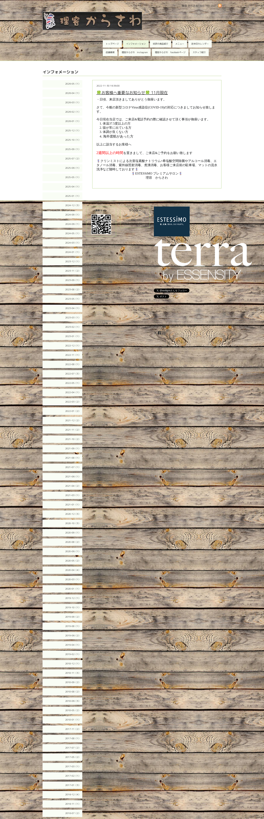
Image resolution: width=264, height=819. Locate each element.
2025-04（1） (72, 186)
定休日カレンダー (200, 43)
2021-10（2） (72, 439)
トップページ (112, 43)
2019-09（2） (72, 616)
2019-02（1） (72, 654)
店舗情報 (110, 52)
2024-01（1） (72, 252)
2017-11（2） (72, 729)
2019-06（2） (72, 635)
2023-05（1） (72, 298)
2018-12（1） (72, 663)
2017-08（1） (72, 738)
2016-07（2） (72, 813)
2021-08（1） (72, 457)
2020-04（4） (72, 570)
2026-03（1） (72, 102)
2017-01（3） (72, 785)
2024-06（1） (72, 224)
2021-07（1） (72, 467)
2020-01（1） (72, 588)
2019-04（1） (72, 644)
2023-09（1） (72, 280)
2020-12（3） (72, 514)
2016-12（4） (72, 794)
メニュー (179, 43)
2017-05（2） (72, 757)
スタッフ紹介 (199, 52)
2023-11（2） (72, 270)
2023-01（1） (72, 336)
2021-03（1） (72, 495)
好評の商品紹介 (160, 43)
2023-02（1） (72, 327)
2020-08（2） (72, 542)
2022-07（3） (72, 373)
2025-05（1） (72, 177)
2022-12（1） (72, 345)
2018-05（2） (72, 710)
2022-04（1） (72, 392)
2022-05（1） (72, 383)
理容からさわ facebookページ (170, 52)
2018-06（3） (72, 701)
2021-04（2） (72, 486)
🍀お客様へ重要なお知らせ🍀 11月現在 (132, 92)
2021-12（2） (72, 420)
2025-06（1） (72, 168)
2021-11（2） (72, 429)
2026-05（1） (72, 83)
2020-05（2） (72, 560)
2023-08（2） (72, 289)
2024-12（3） (72, 205)
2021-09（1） (72, 448)
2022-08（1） (72, 364)
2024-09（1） (72, 214)
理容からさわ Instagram (135, 52)
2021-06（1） (72, 476)
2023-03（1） (72, 317)
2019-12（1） (72, 598)
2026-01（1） (72, 121)
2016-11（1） (72, 803)
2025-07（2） (72, 158)
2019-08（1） (72, 626)
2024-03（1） (72, 242)
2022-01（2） (72, 411)
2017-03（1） (72, 766)
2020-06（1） (72, 551)
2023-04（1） (72, 308)
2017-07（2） (72, 747)
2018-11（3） (72, 673)
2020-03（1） (72, 579)
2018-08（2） (72, 691)
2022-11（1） (72, 355)
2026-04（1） (72, 93)
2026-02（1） (72, 111)
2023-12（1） (72, 261)
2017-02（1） (72, 775)
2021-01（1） (72, 504)
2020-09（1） (72, 532)
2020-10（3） (72, 523)
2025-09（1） (72, 149)
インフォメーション (136, 43)
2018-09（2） (72, 682)
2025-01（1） (72, 196)
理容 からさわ (168, 326)
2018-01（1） (72, 719)
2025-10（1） (72, 139)
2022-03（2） (72, 401)
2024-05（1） (72, 233)
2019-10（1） (72, 607)
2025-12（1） (72, 130)
